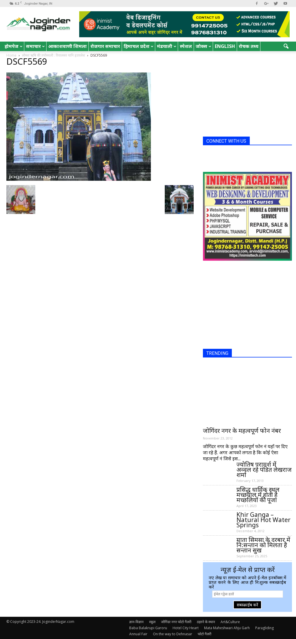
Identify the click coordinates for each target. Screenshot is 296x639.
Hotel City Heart (186, 627)
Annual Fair (138, 633)
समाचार (35, 46)
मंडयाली (166, 46)
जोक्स (203, 46)
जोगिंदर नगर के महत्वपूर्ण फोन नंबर (242, 430)
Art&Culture (230, 621)
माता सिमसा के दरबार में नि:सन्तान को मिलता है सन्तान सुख (263, 545)
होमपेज (14, 46)
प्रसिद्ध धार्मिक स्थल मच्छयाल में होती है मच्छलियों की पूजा (258, 494)
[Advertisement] (246, 96)
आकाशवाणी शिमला (67, 46)
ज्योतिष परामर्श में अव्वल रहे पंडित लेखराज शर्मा (264, 469)
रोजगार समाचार (105, 46)
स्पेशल (186, 46)
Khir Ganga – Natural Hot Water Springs (263, 520)
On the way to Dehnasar (172, 633)
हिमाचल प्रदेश (138, 46)
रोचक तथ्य (248, 46)
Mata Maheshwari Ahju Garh (227, 627)
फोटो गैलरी (204, 633)
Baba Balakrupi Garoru (148, 627)
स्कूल (152, 621)
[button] (286, 46)
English (225, 46)
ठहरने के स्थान (206, 621)
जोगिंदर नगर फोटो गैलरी (176, 621)
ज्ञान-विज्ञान (136, 621)
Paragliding (264, 627)
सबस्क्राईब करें (247, 605)
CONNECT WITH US (226, 141)
